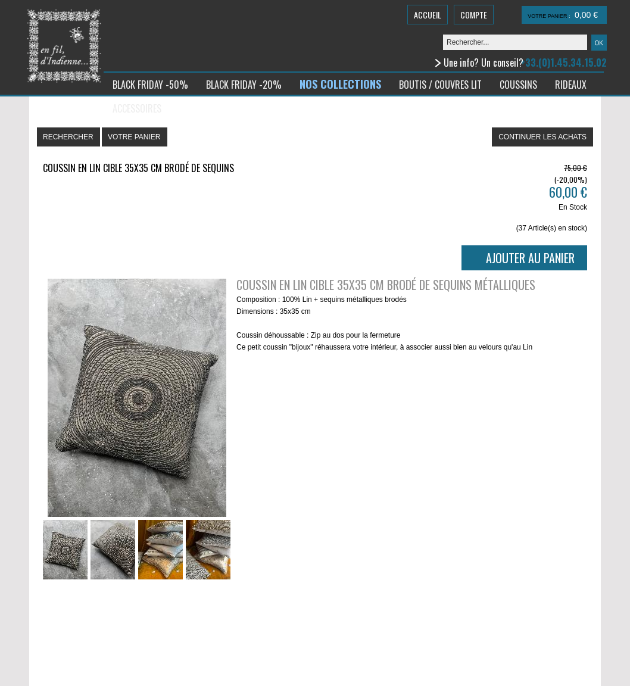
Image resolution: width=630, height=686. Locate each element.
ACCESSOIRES (137, 108)
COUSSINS (518, 84)
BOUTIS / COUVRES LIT (440, 84)
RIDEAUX (571, 84)
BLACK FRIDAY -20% (244, 84)
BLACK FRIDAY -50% (150, 84)
